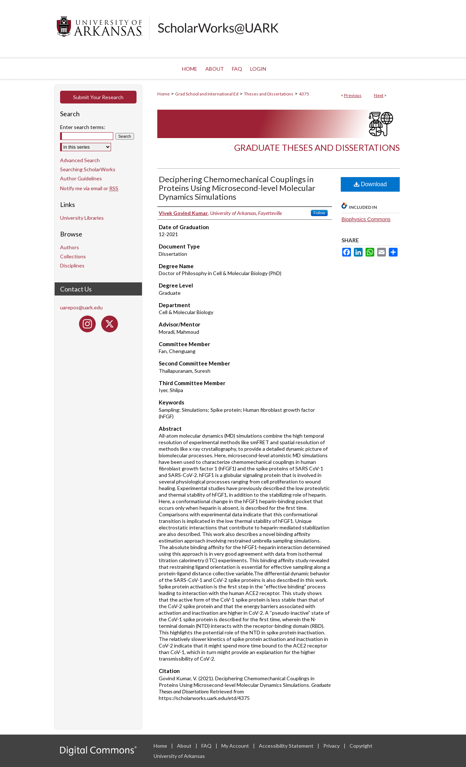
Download (370, 184)
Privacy (332, 746)
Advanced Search (80, 160)
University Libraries (82, 218)
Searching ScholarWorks (87, 169)
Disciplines (72, 265)
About (185, 746)
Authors (69, 247)
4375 (304, 94)
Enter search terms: (82, 127)
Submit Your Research (98, 97)
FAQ (207, 746)
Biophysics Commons (366, 219)
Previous (353, 95)
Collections (73, 256)
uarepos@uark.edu (81, 307)
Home (163, 94)
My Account (235, 746)
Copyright (361, 746)
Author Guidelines (81, 178)
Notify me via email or (89, 188)
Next (378, 95)
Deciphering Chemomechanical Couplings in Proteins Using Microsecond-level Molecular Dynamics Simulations (237, 187)
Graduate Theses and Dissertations (317, 147)
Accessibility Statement (287, 746)
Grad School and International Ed (206, 94)
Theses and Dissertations (268, 94)
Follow (319, 213)
